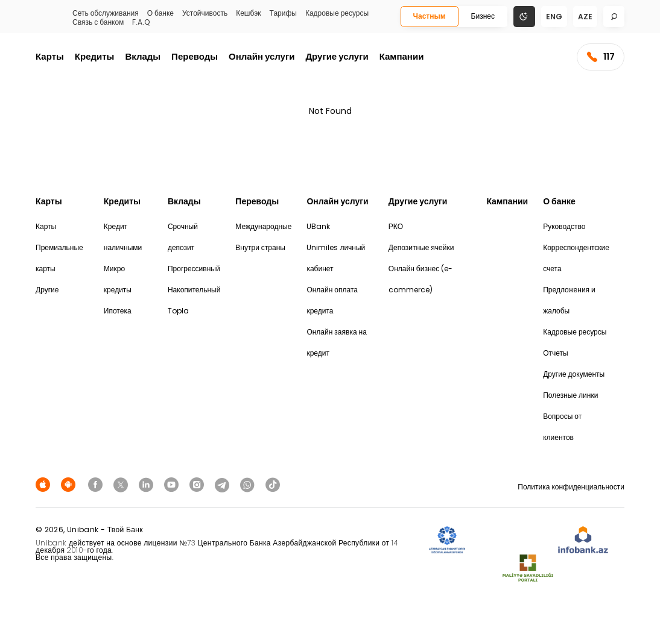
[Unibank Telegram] (224, 484)
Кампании (401, 56)
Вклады (142, 56)
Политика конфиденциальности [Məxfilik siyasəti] (571, 487)
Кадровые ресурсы (337, 13)
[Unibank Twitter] (122, 484)
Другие (47, 289)
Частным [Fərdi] (429, 16)
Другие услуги (336, 56)
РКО (396, 226)
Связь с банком (98, 22)
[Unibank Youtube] (173, 484)
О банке (160, 13)
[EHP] (511, 540)
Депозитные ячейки (421, 247)
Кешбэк (248, 13)
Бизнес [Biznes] (483, 16)
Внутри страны (260, 247)
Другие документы (573, 374)
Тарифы (283, 13)
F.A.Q (141, 22)
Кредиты (95, 56)
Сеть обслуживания (105, 13)
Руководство (564, 226)
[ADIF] (447, 540)
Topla (178, 311)
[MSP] (528, 569)
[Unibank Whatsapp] (249, 484)
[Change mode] (524, 16)
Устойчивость (204, 13)
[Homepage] (42, 21)
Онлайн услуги (261, 56)
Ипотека (118, 311)
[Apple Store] (45, 484)
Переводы (194, 56)
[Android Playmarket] (70, 484)
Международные (263, 226)
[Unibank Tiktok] (272, 484)
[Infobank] (583, 540)
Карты (50, 56)
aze (585, 16)
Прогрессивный (194, 268)
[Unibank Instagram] (198, 484)
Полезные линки (570, 395)
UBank (318, 226)
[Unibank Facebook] (97, 484)
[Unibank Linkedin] (148, 484)
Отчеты (555, 353)
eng (554, 16)
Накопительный (194, 289)
